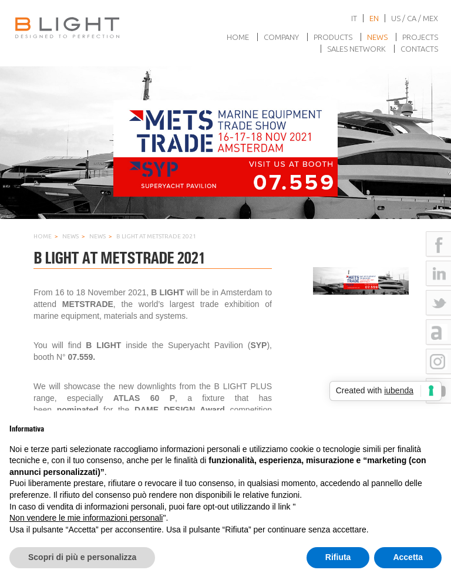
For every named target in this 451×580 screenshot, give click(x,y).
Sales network (356, 49)
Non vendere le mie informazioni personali (86, 517)
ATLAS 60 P (144, 398)
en (374, 18)
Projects (420, 37)
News (377, 37)
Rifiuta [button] (338, 557)
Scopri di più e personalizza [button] (82, 557)
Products (333, 37)
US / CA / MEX (414, 18)
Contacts (419, 49)
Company (281, 37)
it (354, 18)
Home (238, 37)
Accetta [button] (408, 557)
